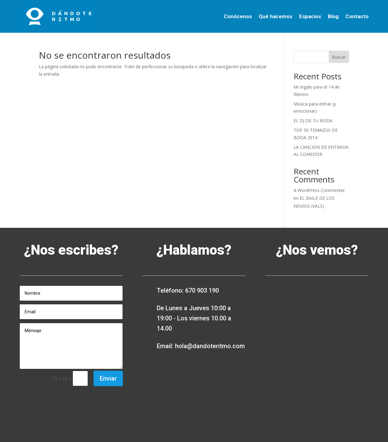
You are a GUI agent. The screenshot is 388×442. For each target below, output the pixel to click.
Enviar (108, 378)
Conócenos (238, 16)
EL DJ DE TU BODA (313, 120)
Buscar (339, 57)
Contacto (357, 16)
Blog (333, 16)
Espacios (310, 16)
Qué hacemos (275, 16)
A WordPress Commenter (319, 190)
